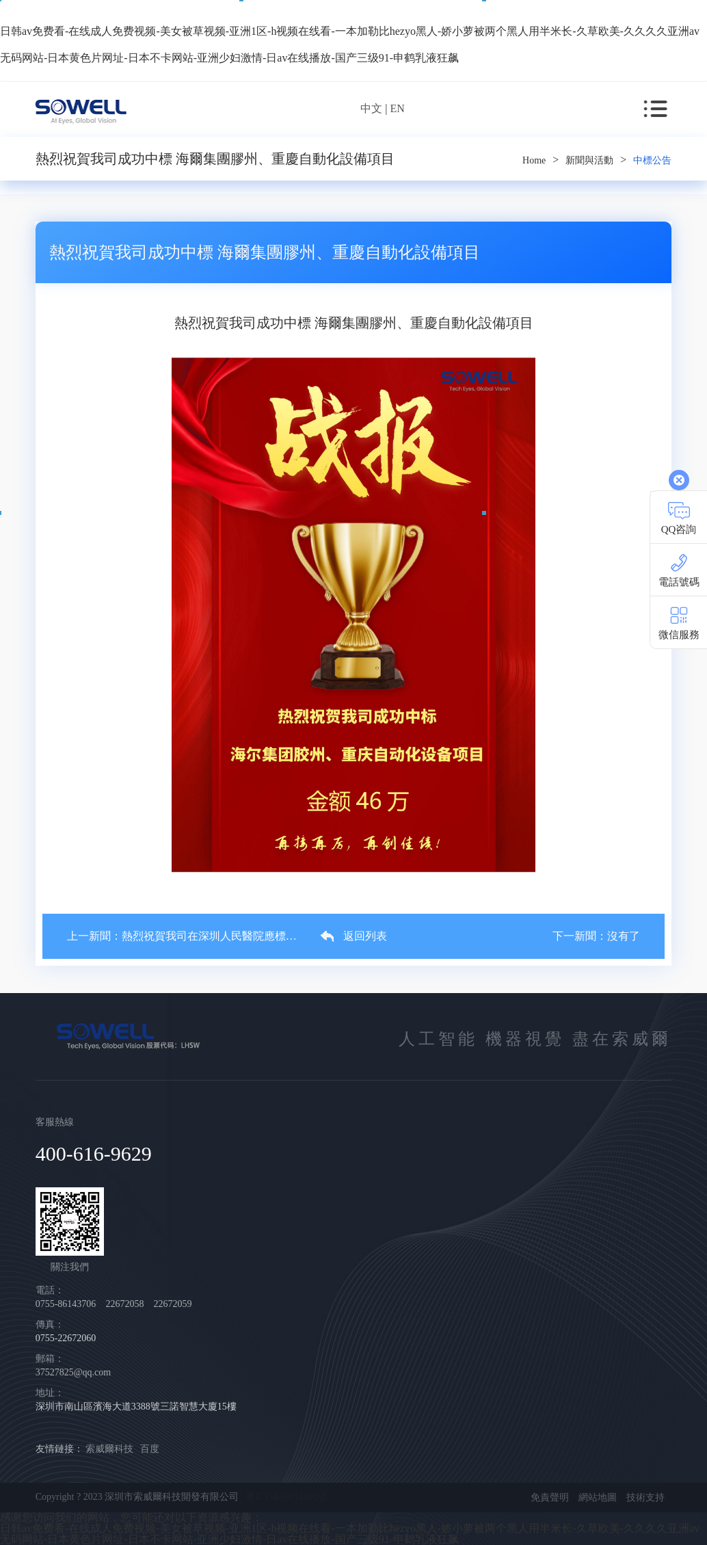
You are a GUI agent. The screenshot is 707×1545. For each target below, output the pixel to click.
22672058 (125, 1304)
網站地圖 (597, 1497)
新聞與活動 (589, 160)
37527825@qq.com (73, 1372)
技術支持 (645, 1497)
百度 (149, 1449)
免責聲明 (550, 1497)
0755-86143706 (67, 1304)
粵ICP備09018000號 (286, 1497)
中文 (371, 108)
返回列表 (354, 936)
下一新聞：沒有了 (596, 936)
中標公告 (652, 160)
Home (534, 160)
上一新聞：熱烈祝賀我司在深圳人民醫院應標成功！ (181, 936)
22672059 (172, 1304)
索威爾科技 (109, 1449)
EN (397, 108)
